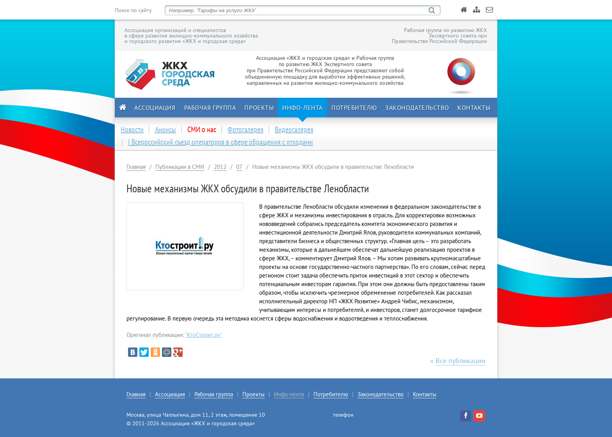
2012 (220, 166)
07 (239, 166)
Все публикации (461, 360)
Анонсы (165, 129)
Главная (136, 166)
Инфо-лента (302, 107)
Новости (132, 129)
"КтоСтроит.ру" (203, 334)
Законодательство (417, 107)
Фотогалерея (245, 129)
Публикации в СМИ (179, 166)
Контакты (473, 107)
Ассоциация (155, 107)
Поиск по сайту (133, 10)
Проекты (259, 107)
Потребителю (354, 107)
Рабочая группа (210, 107)
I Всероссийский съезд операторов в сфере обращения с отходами (220, 142)
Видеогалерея (294, 129)
